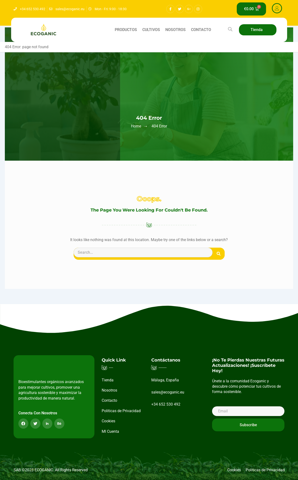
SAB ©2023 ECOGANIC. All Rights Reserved (51, 470)
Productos (126, 29)
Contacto (201, 29)
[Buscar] (219, 254)
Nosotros (175, 29)
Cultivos (151, 29)
